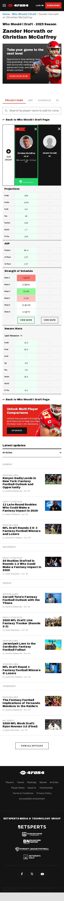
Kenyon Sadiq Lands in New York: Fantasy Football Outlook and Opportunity (19, 483)
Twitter (32, 873)
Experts (32, 787)
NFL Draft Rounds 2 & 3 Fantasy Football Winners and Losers (21, 530)
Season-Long (10, 475)
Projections (14, 100)
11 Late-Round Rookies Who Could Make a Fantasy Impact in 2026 (20, 507)
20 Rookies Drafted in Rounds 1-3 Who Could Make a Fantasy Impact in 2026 (22, 565)
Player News (18, 787)
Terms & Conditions (23, 793)
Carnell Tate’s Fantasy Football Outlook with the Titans (21, 599)
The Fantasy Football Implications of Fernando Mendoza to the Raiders (21, 703)
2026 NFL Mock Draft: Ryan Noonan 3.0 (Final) (20, 725)
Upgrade (17, 430)
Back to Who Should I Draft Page (27, 119)
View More (26, 320)
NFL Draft (8, 721)
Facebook (21, 873)
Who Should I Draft (24, 14)
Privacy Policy (44, 793)
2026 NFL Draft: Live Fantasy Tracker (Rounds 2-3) (21, 623)
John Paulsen (12, 514)
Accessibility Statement (32, 798)
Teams (20, 782)
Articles (54, 782)
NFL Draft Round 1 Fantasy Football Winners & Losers (21, 670)
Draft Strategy (12, 502)
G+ (42, 873)
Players (10, 782)
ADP (30, 100)
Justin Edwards (13, 491)
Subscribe (53, 5)
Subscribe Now (18, 76)
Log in (40, 5)
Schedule (44, 100)
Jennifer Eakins (13, 537)
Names (43, 782)
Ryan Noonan (12, 730)
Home (6, 14)
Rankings (32, 782)
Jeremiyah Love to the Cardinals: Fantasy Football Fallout (19, 646)
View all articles (32, 746)
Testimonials (46, 787)
